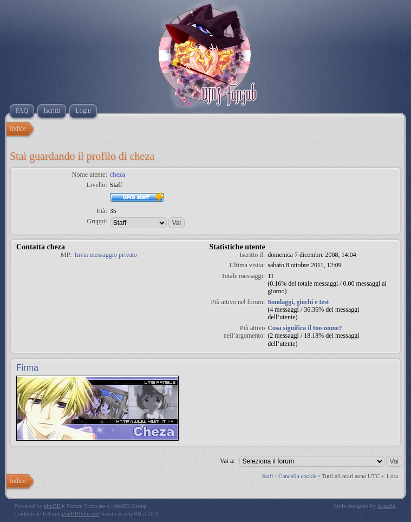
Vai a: (227, 461)
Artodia (386, 505)
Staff (267, 476)
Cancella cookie (297, 476)
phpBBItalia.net (81, 513)
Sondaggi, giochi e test (298, 302)
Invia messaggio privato (106, 255)
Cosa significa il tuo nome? (305, 328)
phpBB (52, 505)
